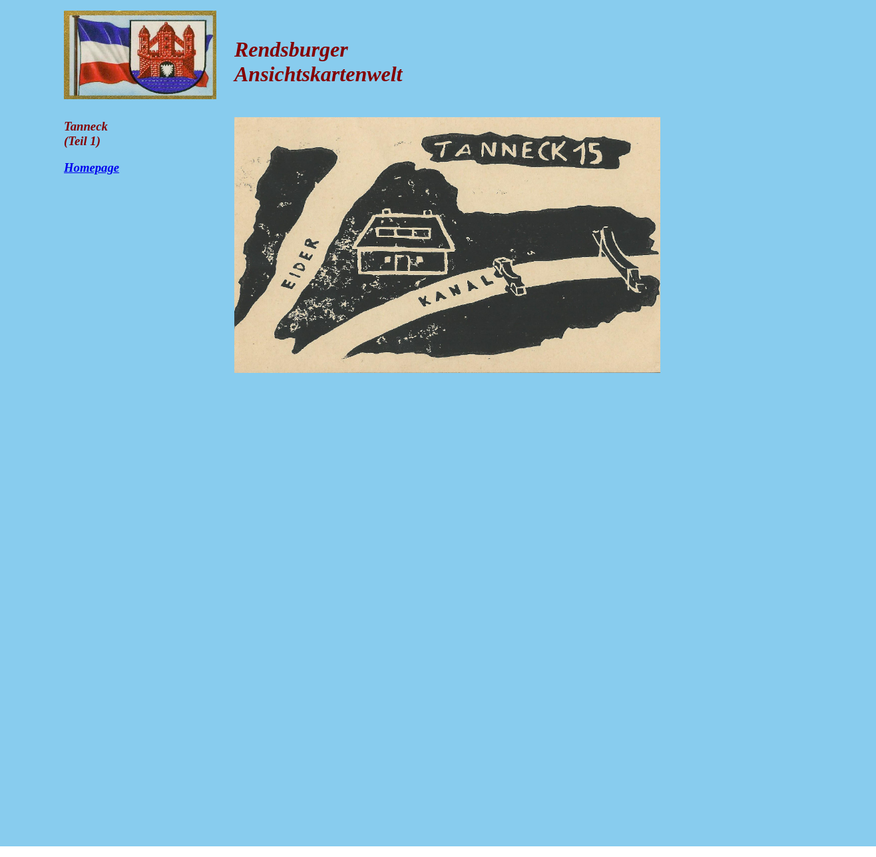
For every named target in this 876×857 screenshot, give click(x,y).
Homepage (91, 167)
